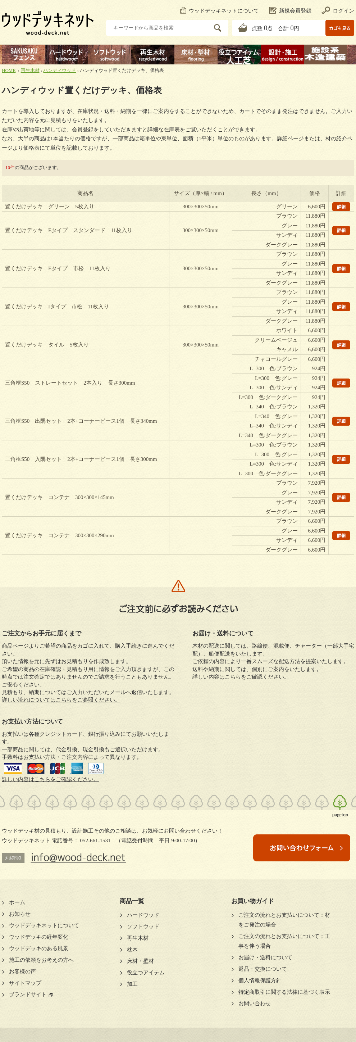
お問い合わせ (254, 1003)
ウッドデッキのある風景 (38, 948)
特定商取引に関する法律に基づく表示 (284, 992)
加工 (132, 984)
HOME (8, 70)
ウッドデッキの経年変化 (38, 937)
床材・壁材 (140, 961)
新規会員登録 (290, 11)
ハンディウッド (59, 70)
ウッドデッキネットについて (219, 11)
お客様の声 (22, 971)
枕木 (132, 949)
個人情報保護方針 (260, 980)
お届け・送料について (265, 957)
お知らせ (20, 914)
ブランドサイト (28, 994)
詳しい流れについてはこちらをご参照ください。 (61, 700)
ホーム (17, 902)
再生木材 (30, 70)
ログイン (337, 11)
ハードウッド (143, 915)
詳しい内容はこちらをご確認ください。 (50, 779)
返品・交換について (262, 969)
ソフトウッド (143, 926)
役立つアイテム (146, 972)
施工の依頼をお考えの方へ (41, 960)
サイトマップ (25, 983)
